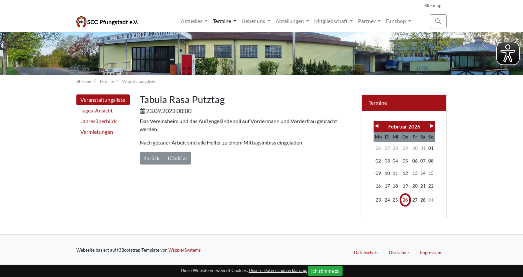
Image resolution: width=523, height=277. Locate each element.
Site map (433, 5)
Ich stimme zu (325, 271)
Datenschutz (366, 252)
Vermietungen (96, 131)
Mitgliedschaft (331, 21)
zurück (151, 158)
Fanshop (396, 21)
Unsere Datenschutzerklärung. (278, 270)
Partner (367, 21)
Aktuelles (192, 21)
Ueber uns (253, 21)
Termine (222, 21)
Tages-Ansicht (96, 110)
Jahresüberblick (98, 121)
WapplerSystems (184, 250)
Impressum (430, 252)
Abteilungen (290, 21)
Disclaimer (399, 252)
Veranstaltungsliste (102, 99)
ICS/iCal (177, 158)
